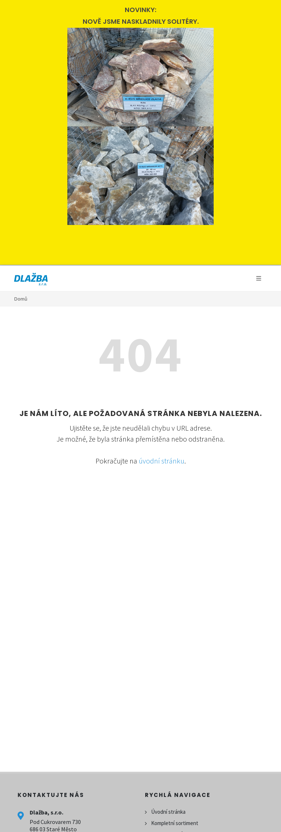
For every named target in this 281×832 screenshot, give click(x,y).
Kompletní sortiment (174, 823)
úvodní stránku (161, 460)
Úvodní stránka (168, 811)
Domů (20, 298)
